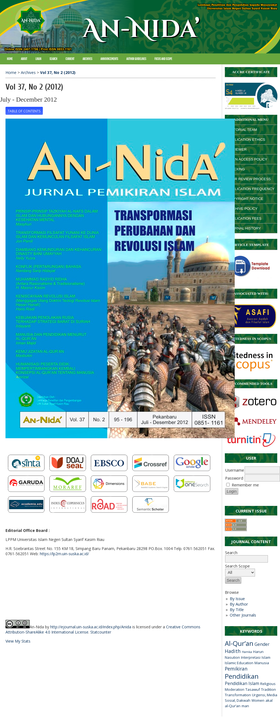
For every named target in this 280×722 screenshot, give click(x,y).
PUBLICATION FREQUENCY (251, 189)
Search (246, 555)
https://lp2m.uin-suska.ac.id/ (64, 553)
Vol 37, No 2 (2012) (57, 72)
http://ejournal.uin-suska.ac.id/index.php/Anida (90, 626)
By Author (239, 604)
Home (10, 59)
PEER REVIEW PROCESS (249, 179)
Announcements (109, 59)
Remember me (245, 485)
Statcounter (100, 632)
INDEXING (236, 169)
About (24, 59)
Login (38, 59)
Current (70, 59)
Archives (87, 59)
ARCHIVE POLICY (242, 209)
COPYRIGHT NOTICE (245, 199)
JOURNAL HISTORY (244, 228)
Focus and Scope (163, 59)
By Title (237, 609)
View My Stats (17, 641)
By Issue (237, 598)
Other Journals (243, 615)
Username (234, 470)
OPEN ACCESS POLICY (247, 159)
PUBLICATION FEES (244, 218)
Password (234, 478)
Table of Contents (24, 111)
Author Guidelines (136, 59)
